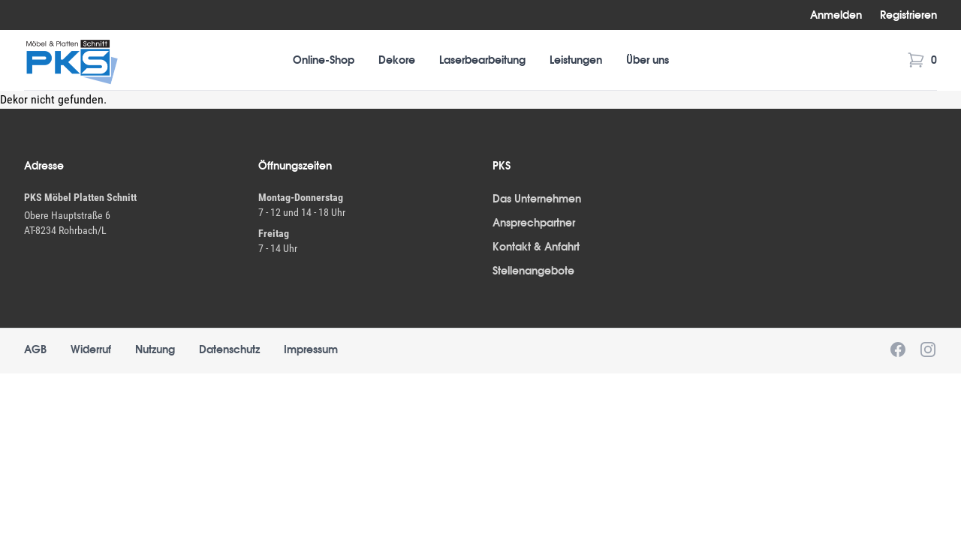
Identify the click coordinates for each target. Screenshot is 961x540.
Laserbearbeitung (482, 60)
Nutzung (155, 349)
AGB (35, 349)
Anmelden (836, 15)
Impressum (311, 349)
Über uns (647, 60)
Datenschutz (229, 349)
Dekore (396, 60)
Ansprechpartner (534, 223)
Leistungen (576, 60)
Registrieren (908, 15)
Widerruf (91, 349)
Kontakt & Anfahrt (536, 247)
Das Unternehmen (537, 199)
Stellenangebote (533, 271)
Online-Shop (323, 60)
